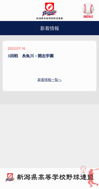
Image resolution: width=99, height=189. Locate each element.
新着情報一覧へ (49, 79)
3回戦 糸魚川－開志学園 (31, 55)
